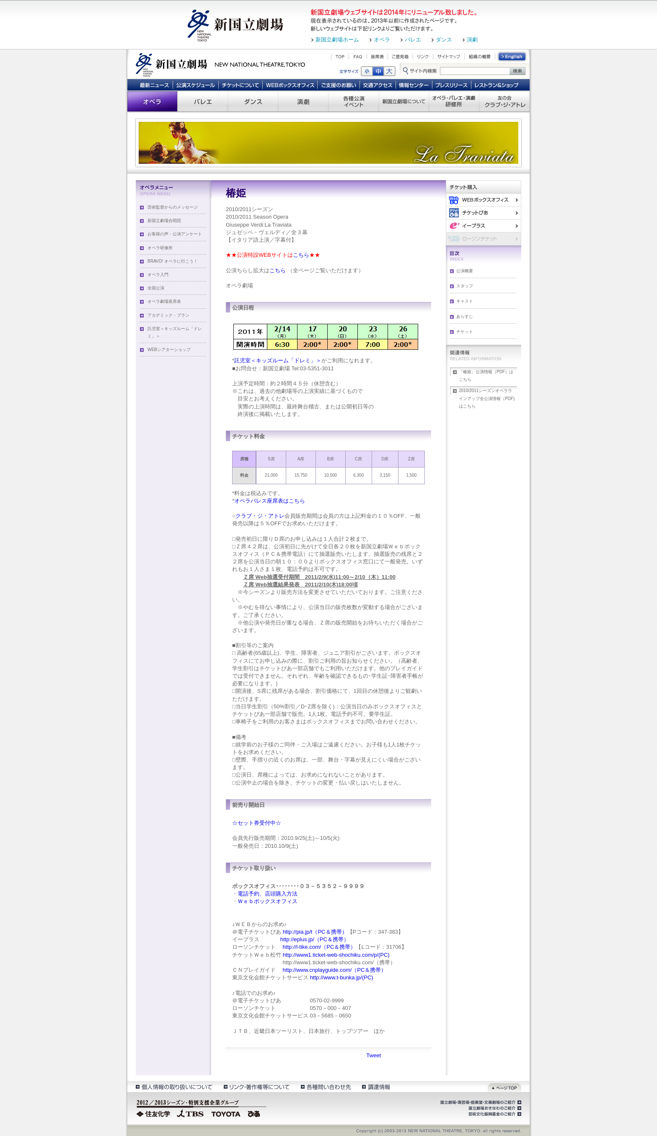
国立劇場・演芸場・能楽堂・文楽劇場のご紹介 (480, 1102)
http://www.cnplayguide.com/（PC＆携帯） (333, 970)
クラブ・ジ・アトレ (260, 516)
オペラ (382, 39)
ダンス (444, 39)
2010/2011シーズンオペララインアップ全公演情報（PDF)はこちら (487, 398)
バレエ (413, 39)
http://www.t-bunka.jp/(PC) (341, 977)
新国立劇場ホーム (337, 39)
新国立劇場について (404, 101)
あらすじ (464, 316)
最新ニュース (154, 84)
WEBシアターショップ (169, 349)
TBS (190, 1113)
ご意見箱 (400, 57)
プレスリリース (451, 84)
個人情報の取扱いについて (174, 1087)
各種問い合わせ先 (325, 1087)
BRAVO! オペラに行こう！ (172, 261)
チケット (464, 331)
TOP (340, 57)
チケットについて (240, 84)
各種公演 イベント (353, 101)
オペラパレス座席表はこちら (269, 501)
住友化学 (154, 1113)
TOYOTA (226, 1113)
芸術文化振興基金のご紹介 (494, 1114)
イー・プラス (483, 225)
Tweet (373, 1055)
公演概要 (464, 271)
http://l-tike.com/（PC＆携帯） (318, 947)
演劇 (472, 39)
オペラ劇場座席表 (164, 301)
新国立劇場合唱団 (164, 220)
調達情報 (376, 1087)
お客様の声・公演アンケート (174, 234)
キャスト (464, 301)
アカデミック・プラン (168, 315)
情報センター (414, 84)
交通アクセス (378, 84)
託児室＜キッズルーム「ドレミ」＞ (174, 332)
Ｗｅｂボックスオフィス (267, 901)
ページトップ (504, 1087)
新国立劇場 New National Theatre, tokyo (220, 64)
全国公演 (155, 288)
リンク (423, 57)
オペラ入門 (157, 274)
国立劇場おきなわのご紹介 (494, 1108)
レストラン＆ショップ (497, 84)
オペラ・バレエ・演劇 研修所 (454, 101)
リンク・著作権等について (256, 1087)
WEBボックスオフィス (290, 84)
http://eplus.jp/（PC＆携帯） (314, 939)
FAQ (358, 57)
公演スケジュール (195, 84)
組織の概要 (480, 57)
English (512, 57)
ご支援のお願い (339, 84)
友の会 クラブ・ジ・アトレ (504, 101)
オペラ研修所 (160, 247)
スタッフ (464, 286)
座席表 (377, 57)
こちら (301, 255)
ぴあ (483, 212)
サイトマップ (448, 57)
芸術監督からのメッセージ (172, 207)
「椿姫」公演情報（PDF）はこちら (486, 375)
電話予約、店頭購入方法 (267, 894)
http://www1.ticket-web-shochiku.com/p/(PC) (336, 955)
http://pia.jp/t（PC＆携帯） (315, 932)
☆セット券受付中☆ (256, 823)
